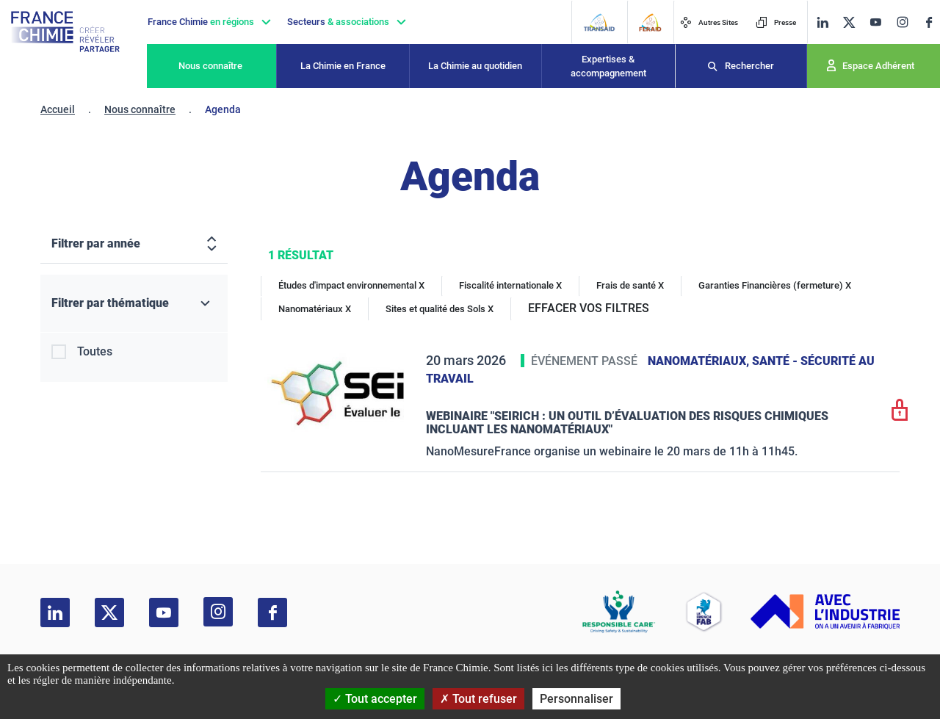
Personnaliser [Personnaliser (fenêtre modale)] (576, 699)
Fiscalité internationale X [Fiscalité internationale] (510, 285)
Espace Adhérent (878, 65)
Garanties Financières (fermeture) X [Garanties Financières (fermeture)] (774, 285)
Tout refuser (478, 699)
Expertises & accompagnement (608, 66)
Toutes (94, 351)
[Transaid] (599, 22)
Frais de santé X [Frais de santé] (630, 285)
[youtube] (875, 22)
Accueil (57, 109)
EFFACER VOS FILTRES (588, 308)
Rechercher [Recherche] (749, 65)
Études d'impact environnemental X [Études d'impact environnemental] (351, 285)
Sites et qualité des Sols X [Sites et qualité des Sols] (440, 308)
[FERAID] (650, 22)
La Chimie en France (343, 65)
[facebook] (929, 22)
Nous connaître (210, 65)
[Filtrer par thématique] (134, 304)
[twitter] (849, 22)
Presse (776, 22)
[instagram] (902, 22)
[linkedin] (822, 22)
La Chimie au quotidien (475, 65)
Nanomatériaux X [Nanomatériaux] (314, 308)
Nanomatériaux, (700, 361)
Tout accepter (375, 699)
